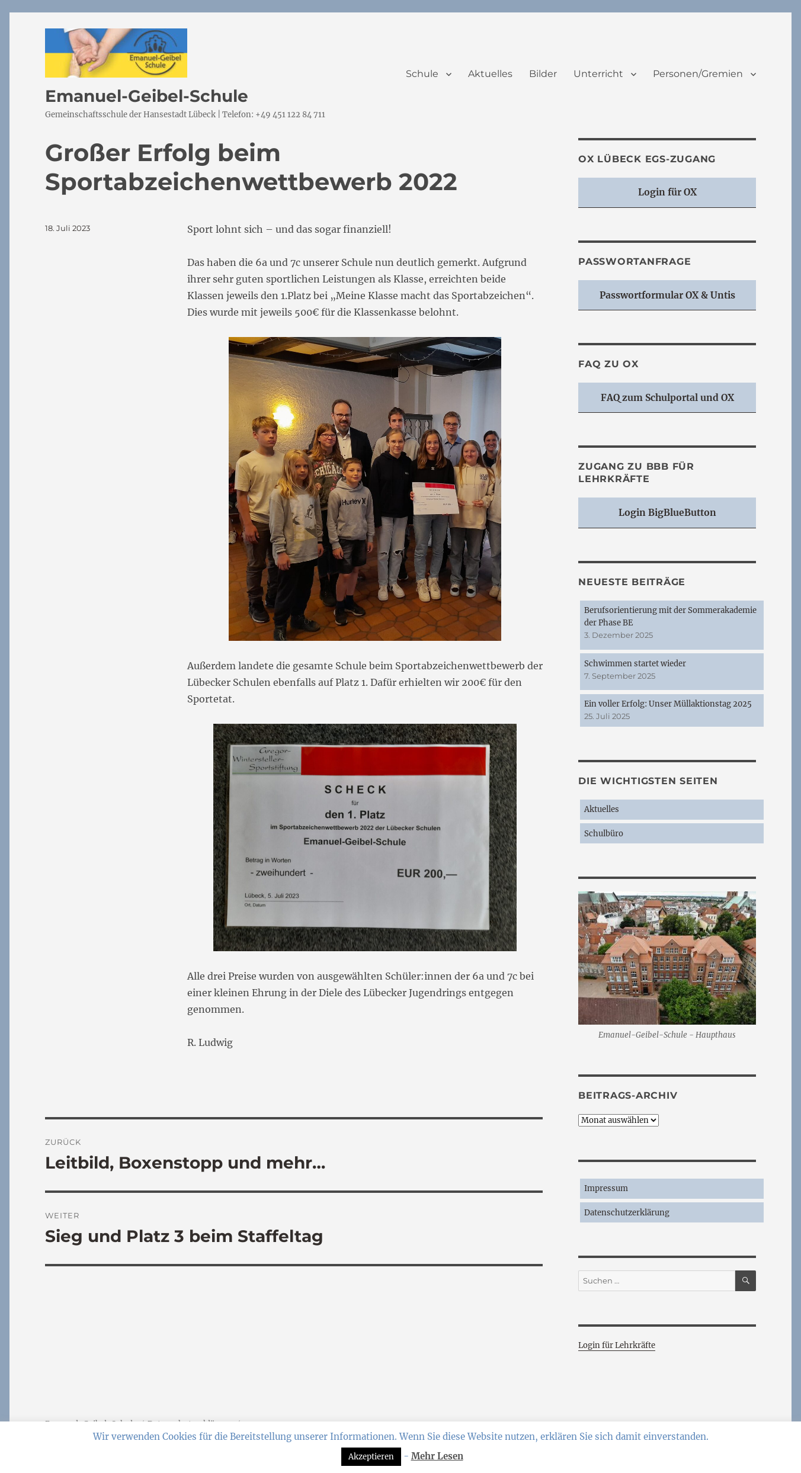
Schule (422, 73)
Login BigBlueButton (667, 512)
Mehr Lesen (437, 1456)
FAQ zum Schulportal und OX (667, 397)
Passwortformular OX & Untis (667, 295)
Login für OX (667, 192)
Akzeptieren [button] (371, 1457)
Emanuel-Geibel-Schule (146, 96)
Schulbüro (603, 834)
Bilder (543, 73)
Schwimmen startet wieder (635, 664)
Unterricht (598, 73)
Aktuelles (490, 73)
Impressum (606, 1188)
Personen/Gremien (698, 73)
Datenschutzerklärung (626, 1213)
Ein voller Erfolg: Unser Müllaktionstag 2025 (668, 704)
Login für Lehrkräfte (616, 1345)
